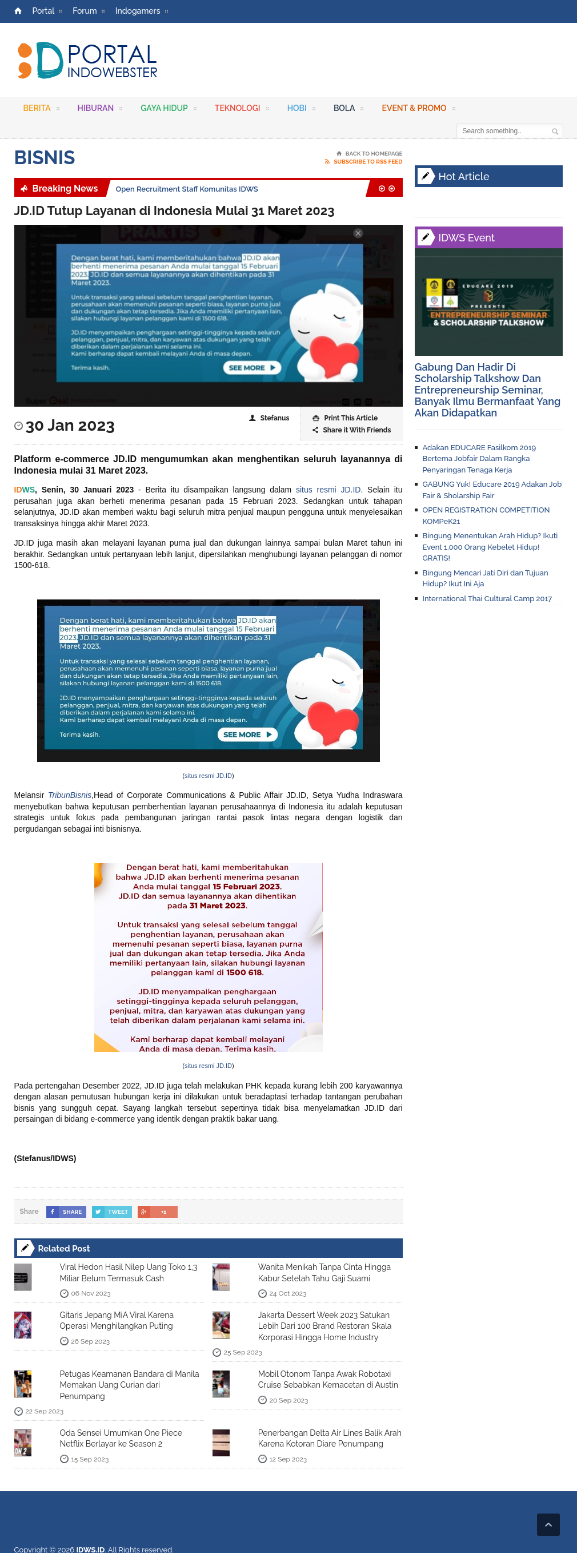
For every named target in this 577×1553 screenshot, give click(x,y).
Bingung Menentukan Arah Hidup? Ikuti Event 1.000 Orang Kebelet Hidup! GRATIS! (490, 546)
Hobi (301, 110)
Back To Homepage (369, 154)
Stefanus (269, 418)
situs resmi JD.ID (328, 489)
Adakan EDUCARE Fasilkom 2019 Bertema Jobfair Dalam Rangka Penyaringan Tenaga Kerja (479, 458)
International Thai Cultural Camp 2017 (487, 598)
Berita (41, 110)
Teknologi (242, 110)
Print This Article (345, 418)
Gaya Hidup (169, 110)
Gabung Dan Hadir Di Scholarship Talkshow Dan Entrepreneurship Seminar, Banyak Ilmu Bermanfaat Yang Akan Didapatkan (488, 390)
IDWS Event (467, 238)
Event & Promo (418, 110)
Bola (349, 110)
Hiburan (100, 110)
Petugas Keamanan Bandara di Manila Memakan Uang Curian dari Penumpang (129, 1385)
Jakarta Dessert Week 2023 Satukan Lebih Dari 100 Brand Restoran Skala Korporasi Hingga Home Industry (325, 1326)
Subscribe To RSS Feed (363, 162)
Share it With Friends (351, 430)
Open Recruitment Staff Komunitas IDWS (186, 189)
